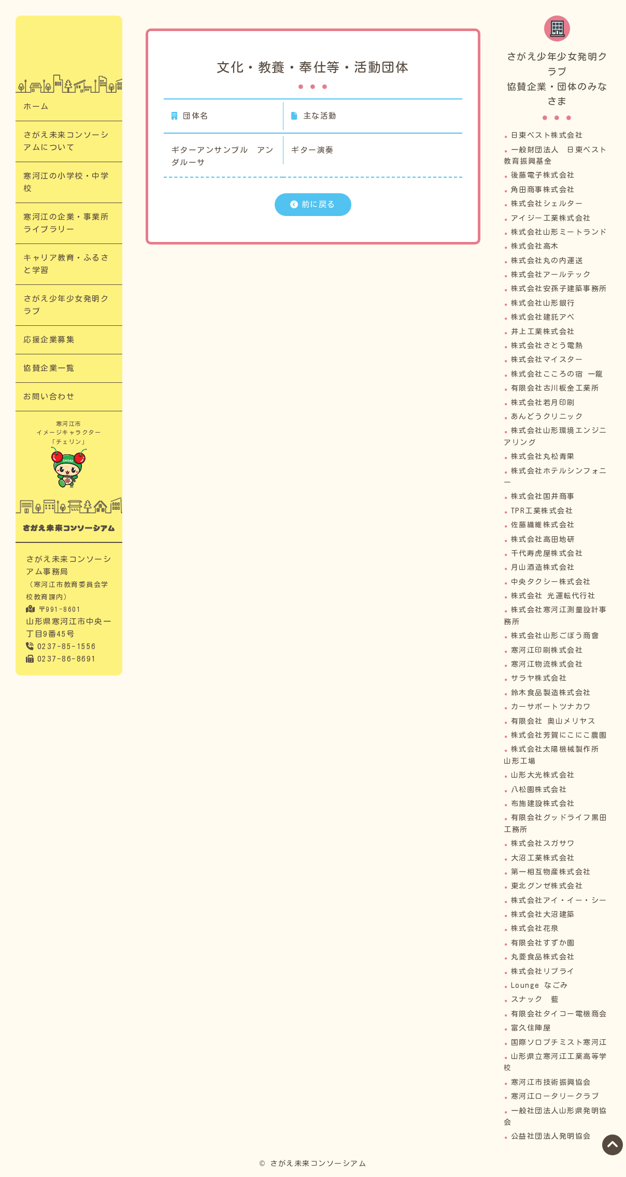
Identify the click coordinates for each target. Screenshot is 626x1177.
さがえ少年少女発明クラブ (66, 305)
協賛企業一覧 (49, 368)
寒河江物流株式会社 (547, 664)
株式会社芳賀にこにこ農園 (559, 735)
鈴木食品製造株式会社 (551, 692)
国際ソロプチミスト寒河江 (559, 1042)
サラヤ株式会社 (539, 678)
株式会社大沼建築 (543, 914)
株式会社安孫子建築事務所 (559, 288)
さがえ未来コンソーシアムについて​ (66, 141)
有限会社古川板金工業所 (555, 388)
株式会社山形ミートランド (559, 232)
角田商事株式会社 (543, 189)
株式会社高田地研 (543, 539)
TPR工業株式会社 (542, 510)
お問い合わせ (49, 396)
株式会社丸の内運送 (547, 260)
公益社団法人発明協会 (551, 1136)
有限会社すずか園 (543, 942)
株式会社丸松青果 (543, 456)
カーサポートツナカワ (551, 706)
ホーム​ (36, 106)
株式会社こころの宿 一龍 (557, 374)
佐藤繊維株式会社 (543, 524)
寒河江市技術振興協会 (551, 1082)
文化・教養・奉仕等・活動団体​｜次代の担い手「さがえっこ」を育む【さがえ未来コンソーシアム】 (69, 50)
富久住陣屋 (531, 1027)
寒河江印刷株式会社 (547, 650)
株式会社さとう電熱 (547, 345)
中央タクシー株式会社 (551, 581)
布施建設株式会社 (543, 803)
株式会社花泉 (535, 928)
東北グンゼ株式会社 (547, 885)
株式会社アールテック (551, 274)
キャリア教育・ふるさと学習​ (66, 264)
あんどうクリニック (547, 416)
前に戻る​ (319, 204)
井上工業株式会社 (543, 331)
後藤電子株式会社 (543, 175)
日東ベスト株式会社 (547, 135)
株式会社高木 (535, 246)
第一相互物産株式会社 (551, 871)
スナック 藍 (535, 999)
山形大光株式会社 (543, 775)
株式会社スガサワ (543, 843)
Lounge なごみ (539, 985)
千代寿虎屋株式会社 (547, 553)
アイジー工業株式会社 (551, 218)
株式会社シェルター (547, 203)
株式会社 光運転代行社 (553, 595)
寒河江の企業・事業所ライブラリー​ (66, 223)
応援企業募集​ (49, 339)
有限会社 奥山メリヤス (553, 721)
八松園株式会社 (539, 789)
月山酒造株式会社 (543, 567)
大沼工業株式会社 (543, 858)
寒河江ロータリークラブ (555, 1096)
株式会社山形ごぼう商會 (555, 635)
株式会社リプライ (543, 971)
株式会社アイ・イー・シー (559, 900)
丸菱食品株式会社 (543, 956)
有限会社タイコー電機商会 (559, 1013)
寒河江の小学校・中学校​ (66, 182)
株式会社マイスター (547, 359)
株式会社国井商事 (543, 496)
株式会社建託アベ (543, 317)
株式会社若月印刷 (543, 402)
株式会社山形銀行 (543, 303)
